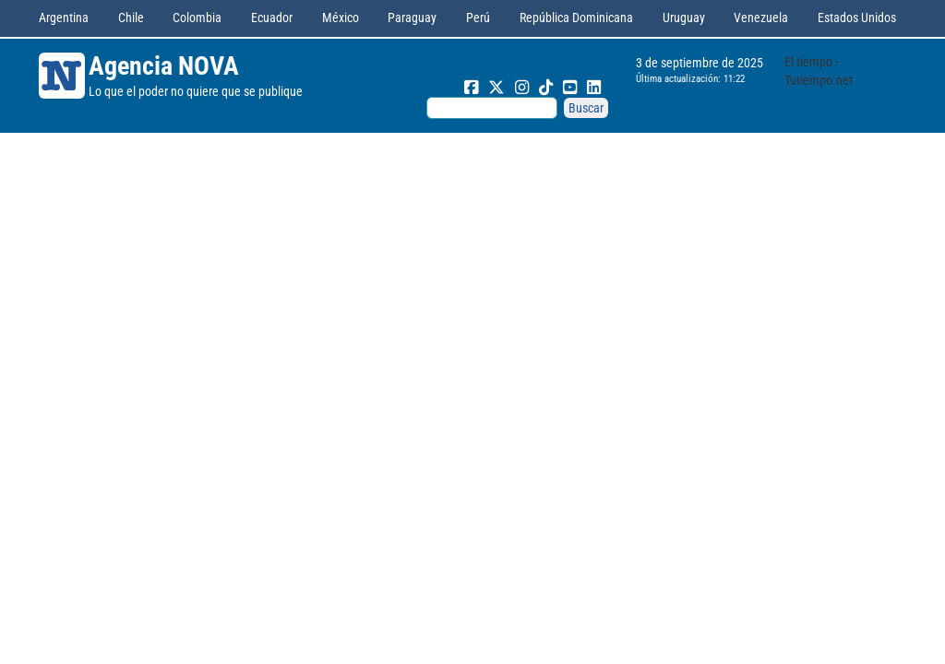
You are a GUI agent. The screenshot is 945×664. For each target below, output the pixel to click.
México (340, 17)
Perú (478, 17)
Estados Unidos (857, 17)
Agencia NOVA (164, 66)
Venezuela (761, 17)
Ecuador (272, 17)
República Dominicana (576, 17)
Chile (131, 17)
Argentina (64, 17)
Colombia (197, 17)
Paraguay (412, 17)
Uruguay (684, 17)
